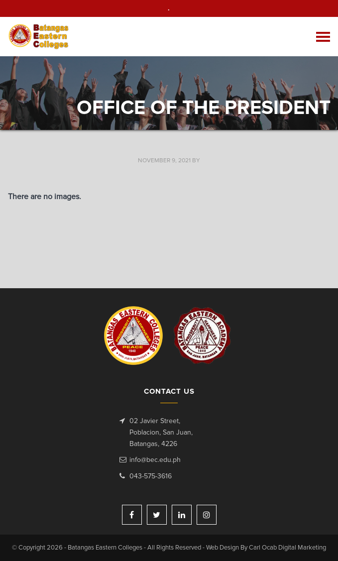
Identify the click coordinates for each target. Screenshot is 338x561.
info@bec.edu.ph (155, 459)
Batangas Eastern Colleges (39, 36)
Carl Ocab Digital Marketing (287, 548)
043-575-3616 (150, 476)
